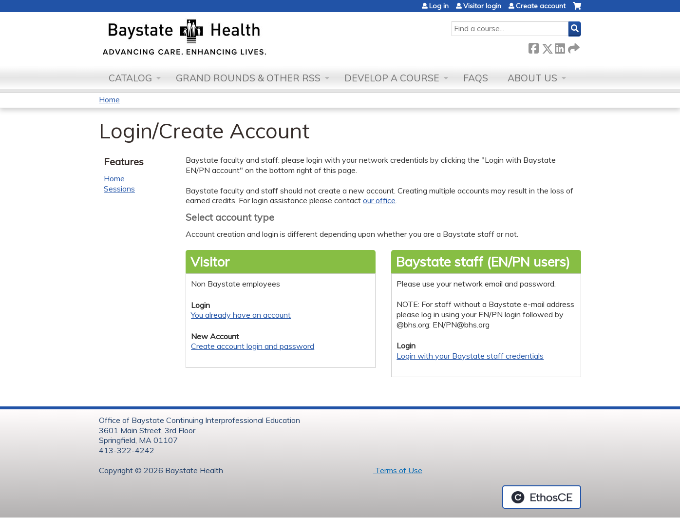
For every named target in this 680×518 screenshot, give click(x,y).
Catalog (130, 78)
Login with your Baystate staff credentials (470, 356)
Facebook (533, 46)
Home (109, 99)
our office (379, 200)
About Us (532, 78)
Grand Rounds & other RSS (248, 78)
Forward (573, 46)
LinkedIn (560, 46)
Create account (541, 5)
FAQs (475, 78)
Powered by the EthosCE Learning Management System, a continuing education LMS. (541, 497)
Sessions (119, 188)
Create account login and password (252, 346)
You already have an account (241, 315)
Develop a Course (391, 78)
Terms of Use (397, 470)
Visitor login (482, 5)
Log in (439, 5)
